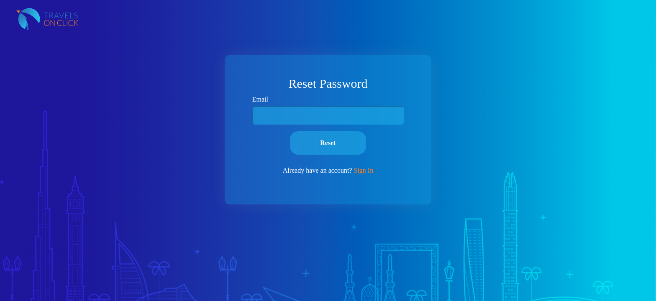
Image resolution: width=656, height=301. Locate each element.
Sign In (363, 170)
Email (260, 99)
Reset (328, 142)
